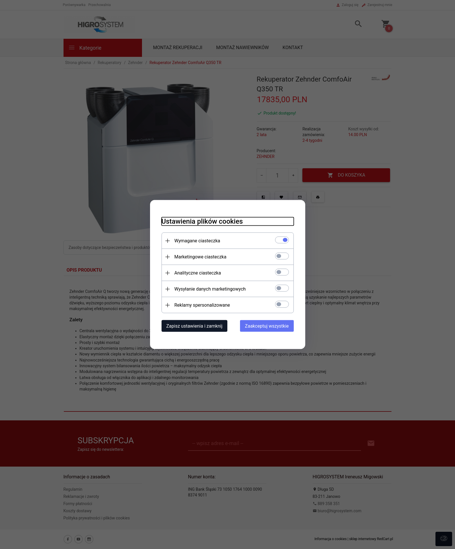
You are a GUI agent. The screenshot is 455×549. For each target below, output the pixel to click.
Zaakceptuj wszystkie (267, 326)
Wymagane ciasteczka (197, 240)
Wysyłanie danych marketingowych (210, 289)
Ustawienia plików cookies (202, 221)
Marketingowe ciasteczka (200, 257)
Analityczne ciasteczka (197, 273)
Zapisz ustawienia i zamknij (194, 326)
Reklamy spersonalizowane (202, 305)
